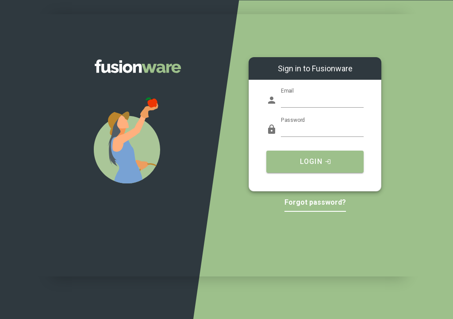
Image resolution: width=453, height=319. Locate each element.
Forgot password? (315, 202)
